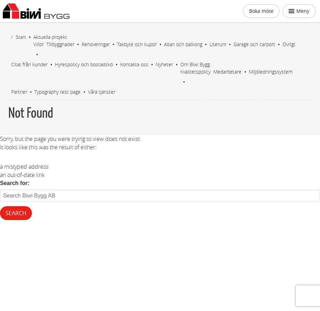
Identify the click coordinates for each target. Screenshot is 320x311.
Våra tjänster (101, 92)
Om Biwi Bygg (195, 64)
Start (21, 37)
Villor (38, 44)
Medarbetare (227, 71)
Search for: (14, 183)
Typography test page (57, 92)
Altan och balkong (183, 44)
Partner (19, 92)
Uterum (218, 44)
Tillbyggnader (60, 44)
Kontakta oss (134, 64)
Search (16, 213)
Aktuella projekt (50, 37)
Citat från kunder (29, 64)
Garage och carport (254, 44)
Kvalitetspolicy (195, 71)
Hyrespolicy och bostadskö (84, 64)
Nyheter (164, 64)
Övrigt (288, 44)
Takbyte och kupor (137, 44)
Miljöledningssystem (271, 71)
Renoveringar (96, 44)
